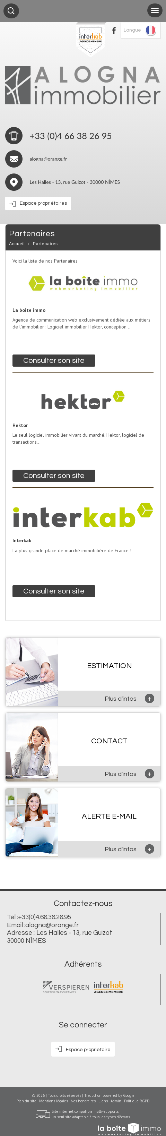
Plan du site (26, 1101)
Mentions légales (53, 1101)
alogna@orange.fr (48, 159)
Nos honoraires (83, 1101)
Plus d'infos (129, 698)
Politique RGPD (137, 1101)
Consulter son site (54, 361)
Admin (116, 1101)
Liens (103, 1101)
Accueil (17, 243)
